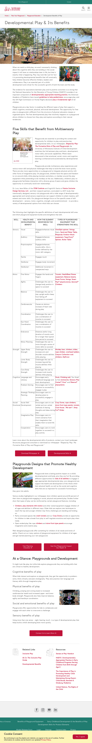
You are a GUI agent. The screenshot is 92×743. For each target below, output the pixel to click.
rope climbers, (70, 403)
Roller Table (66, 240)
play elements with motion (33, 506)
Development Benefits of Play (52, 16)
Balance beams (70, 277)
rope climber (60, 352)
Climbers (18, 506)
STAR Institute (38, 188)
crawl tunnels (41, 516)
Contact (69, 2)
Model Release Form (24, 730)
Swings (71, 230)
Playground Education (34, 16)
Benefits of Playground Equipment (30, 722)
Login (39, 730)
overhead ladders (72, 352)
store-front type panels (64, 405)
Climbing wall (65, 377)
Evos (64, 382)
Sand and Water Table (68, 232)
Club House (59, 408)
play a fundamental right (62, 100)
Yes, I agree (80, 737)
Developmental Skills (61, 453)
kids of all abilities (62, 479)
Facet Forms (60, 279)
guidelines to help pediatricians (51, 97)
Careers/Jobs (61, 730)
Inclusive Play (27, 654)
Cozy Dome (59, 403)
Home (7, 16)
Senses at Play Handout (65, 654)
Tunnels (58, 274)
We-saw (69, 408)
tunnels (76, 405)
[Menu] (89, 9)
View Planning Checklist (28, 547)
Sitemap (48, 730)
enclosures (65, 380)
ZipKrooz (66, 357)
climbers (69, 350)
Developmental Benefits (31, 664)
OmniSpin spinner (61, 230)
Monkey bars (60, 350)
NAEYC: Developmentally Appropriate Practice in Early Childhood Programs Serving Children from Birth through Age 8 (67, 662)
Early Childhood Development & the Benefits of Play (67, 722)
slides (75, 350)
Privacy (73, 730)
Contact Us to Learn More (45, 633)
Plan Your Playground (17, 16)
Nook (57, 377)
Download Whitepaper (29, 453)
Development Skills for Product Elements (53, 725)
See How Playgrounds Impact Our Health (61, 547)
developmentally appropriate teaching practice (49, 95)
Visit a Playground (23, 2)
